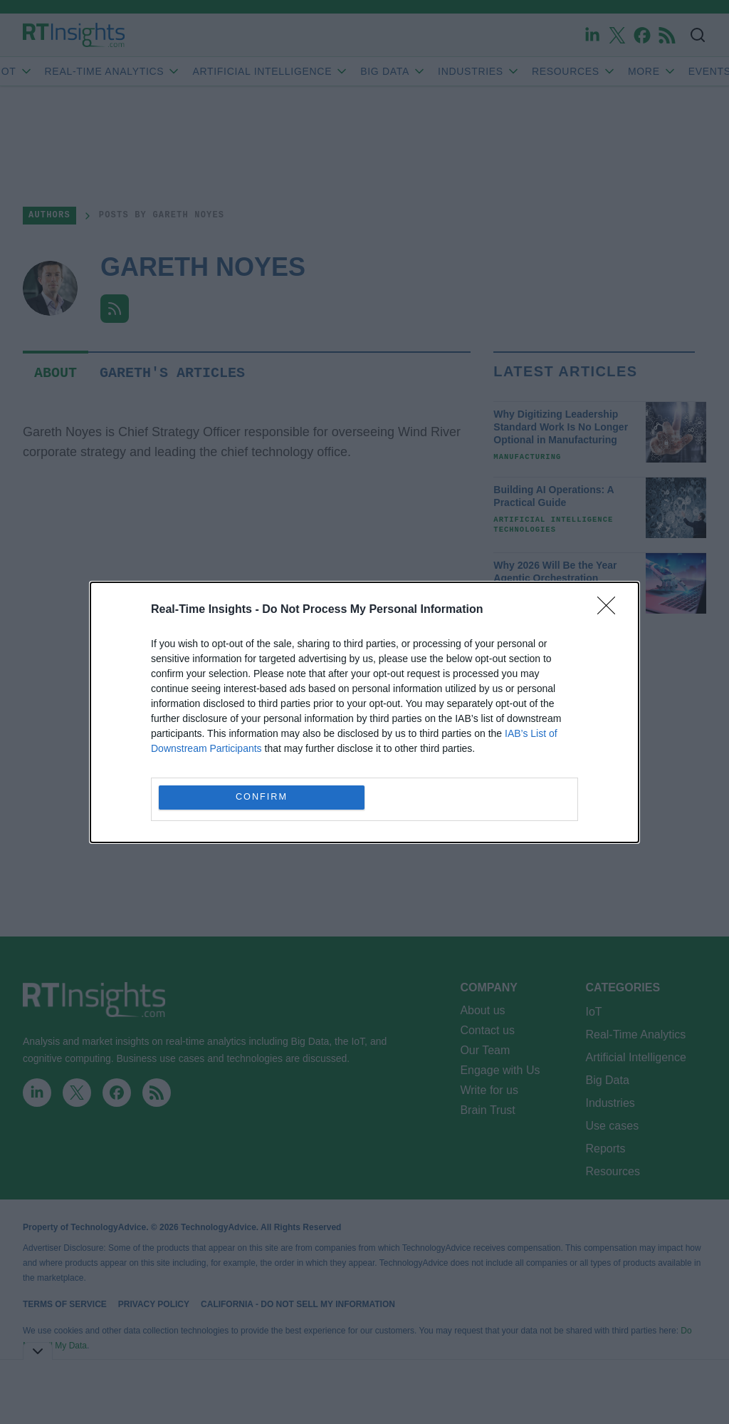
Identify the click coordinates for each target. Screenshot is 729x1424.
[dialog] (364, 712)
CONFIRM (261, 796)
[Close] (610, 610)
